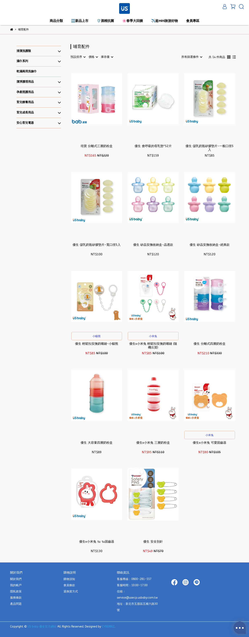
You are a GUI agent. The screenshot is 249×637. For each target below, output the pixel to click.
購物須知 (69, 579)
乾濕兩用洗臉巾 (26, 71)
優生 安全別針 (153, 541)
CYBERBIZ (108, 626)
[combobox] (77, 57)
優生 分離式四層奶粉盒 (210, 344)
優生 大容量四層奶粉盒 (97, 442)
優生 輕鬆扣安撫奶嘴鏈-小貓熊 (96, 344)
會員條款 (69, 585)
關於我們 (16, 579)
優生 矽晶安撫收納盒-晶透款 (153, 245)
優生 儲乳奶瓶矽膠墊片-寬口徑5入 (97, 245)
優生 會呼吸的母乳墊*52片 (153, 146)
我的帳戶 (16, 585)
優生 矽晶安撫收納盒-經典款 (210, 245)
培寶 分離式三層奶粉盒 (97, 146)
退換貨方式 (70, 591)
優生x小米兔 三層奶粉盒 (153, 442)
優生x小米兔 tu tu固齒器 (96, 541)
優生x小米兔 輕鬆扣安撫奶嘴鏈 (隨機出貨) (153, 345)
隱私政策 (16, 591)
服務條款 (16, 597)
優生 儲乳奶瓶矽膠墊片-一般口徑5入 (210, 148)
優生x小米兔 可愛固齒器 (209, 442)
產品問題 (16, 604)
